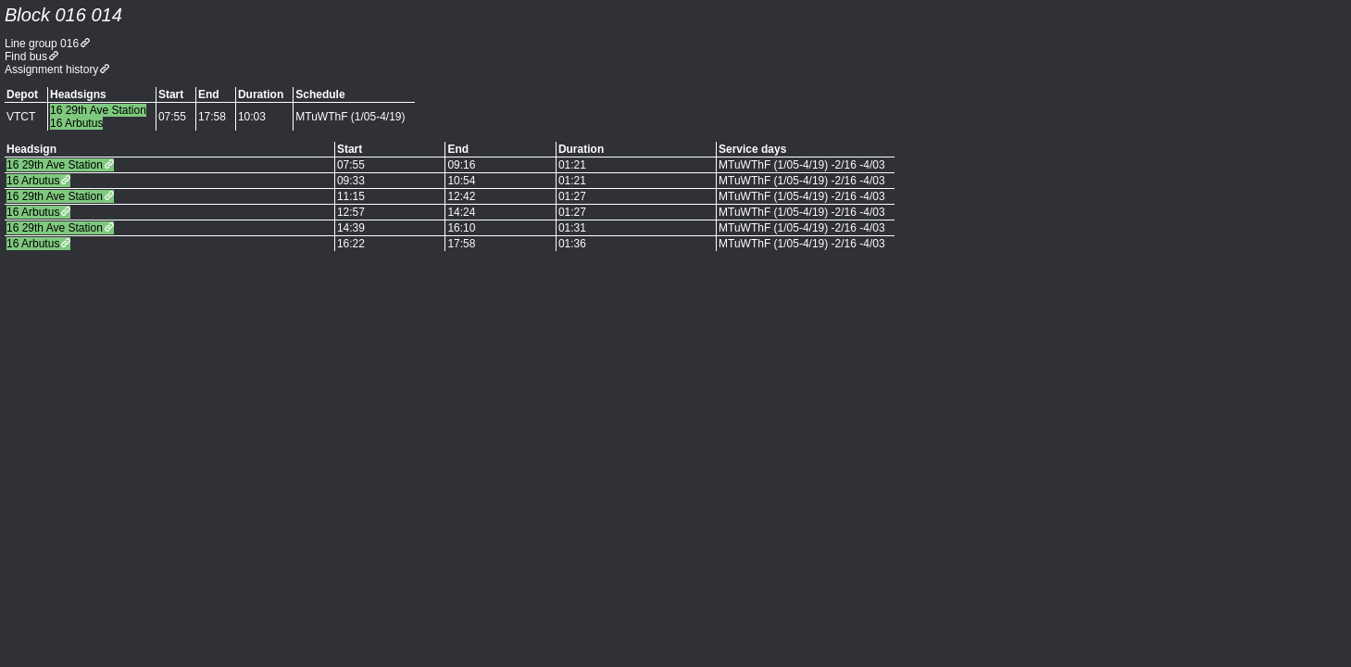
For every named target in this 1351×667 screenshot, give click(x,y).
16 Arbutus (32, 180)
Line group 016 (42, 43)
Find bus (26, 56)
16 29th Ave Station (54, 164)
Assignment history (51, 69)
